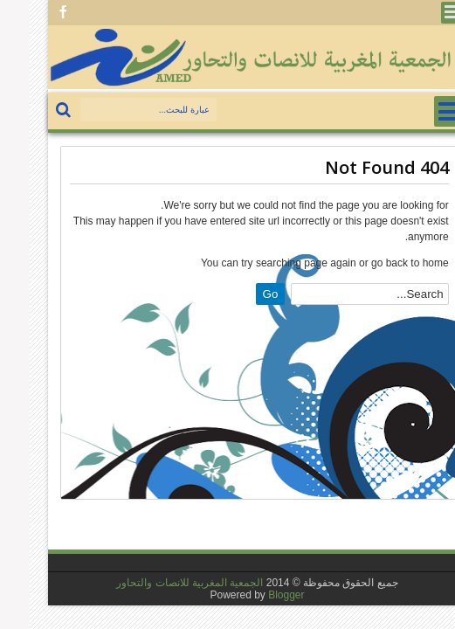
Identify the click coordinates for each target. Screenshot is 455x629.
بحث (35, 110)
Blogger (256, 595)
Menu (422, 13)
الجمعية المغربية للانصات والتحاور (159, 583)
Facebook (33, 12)
